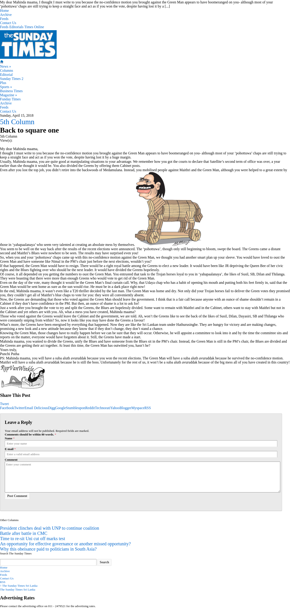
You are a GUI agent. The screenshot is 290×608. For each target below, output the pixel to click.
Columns (6, 70)
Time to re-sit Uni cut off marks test (32, 538)
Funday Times (10, 99)
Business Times (11, 91)
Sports (6, 87)
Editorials (16, 27)
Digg (51, 408)
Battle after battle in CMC (23, 533)
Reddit (90, 408)
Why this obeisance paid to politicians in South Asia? (48, 548)
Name (8, 438)
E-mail (9, 449)
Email (28, 408)
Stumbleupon (75, 408)
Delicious (41, 408)
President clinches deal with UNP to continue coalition (49, 528)
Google (60, 408)
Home (4, 10)
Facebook (7, 408)
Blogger (125, 408)
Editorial (6, 75)
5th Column (17, 122)
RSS (147, 408)
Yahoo (115, 408)
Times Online (34, 27)
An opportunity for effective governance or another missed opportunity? (65, 543)
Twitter (19, 408)
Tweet (4, 404)
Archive (6, 15)
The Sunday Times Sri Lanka (18, 585)
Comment (11, 459)
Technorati (102, 408)
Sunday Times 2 (11, 79)
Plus (3, 83)
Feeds (4, 19)
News (5, 66)
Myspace (138, 408)
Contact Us (8, 23)
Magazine (8, 95)
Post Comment (17, 496)
